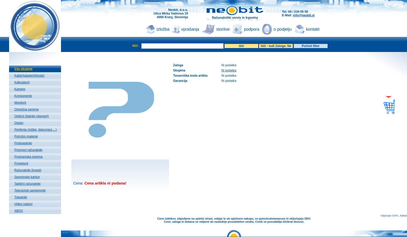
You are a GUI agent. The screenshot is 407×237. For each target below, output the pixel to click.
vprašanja (190, 29)
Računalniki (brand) (27, 170)
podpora (251, 29)
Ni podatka (228, 70)
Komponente (23, 96)
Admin (403, 215)
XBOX (18, 211)
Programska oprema (28, 157)
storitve (223, 29)
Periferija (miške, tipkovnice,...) (35, 129)
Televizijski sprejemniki (30, 190)
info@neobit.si (304, 15)
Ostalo (18, 123)
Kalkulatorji (22, 82)
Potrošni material (26, 136)
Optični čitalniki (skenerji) (31, 116)
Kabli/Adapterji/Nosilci (29, 75)
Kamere (19, 89)
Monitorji (20, 102)
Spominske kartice (27, 177)
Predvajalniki (23, 143)
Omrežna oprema (26, 109)
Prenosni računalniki (28, 150)
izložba (163, 29)
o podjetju (282, 29)
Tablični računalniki (27, 184)
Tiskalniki (20, 197)
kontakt (313, 29)
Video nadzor (23, 204)
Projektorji (21, 163)
